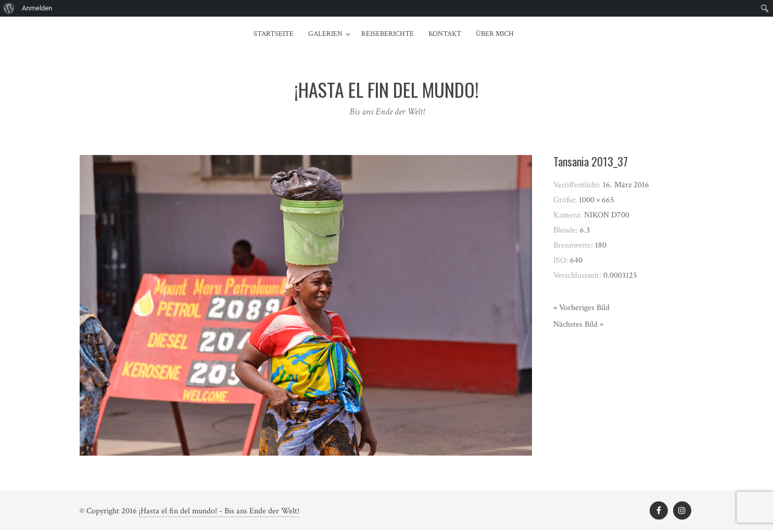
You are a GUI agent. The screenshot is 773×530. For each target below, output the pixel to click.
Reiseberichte (387, 33)
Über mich (495, 33)
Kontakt (444, 33)
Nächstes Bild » (578, 324)
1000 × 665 (596, 200)
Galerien (325, 33)
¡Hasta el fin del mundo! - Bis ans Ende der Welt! (219, 511)
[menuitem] (9, 8)
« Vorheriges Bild (581, 307)
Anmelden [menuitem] (37, 8)
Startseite (274, 33)
